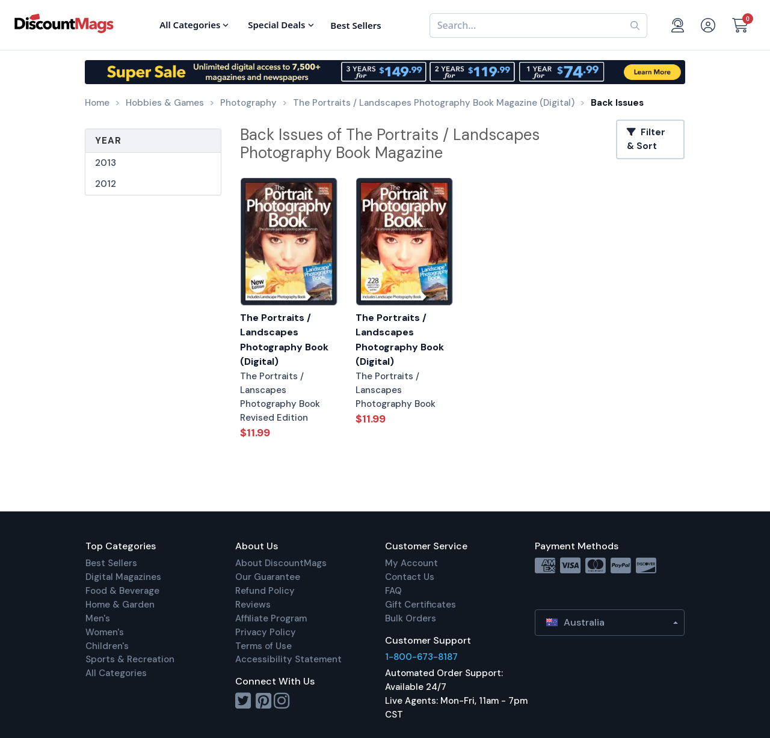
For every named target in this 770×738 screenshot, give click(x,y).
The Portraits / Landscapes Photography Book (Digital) (284, 339)
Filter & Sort (646, 139)
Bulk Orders (410, 618)
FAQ (393, 591)
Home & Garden (120, 605)
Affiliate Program (271, 618)
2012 (105, 184)
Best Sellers (111, 563)
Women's (104, 632)
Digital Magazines (123, 577)
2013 (105, 163)
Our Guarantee (267, 577)
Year (108, 141)
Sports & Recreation (129, 659)
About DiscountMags (281, 563)
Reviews (253, 605)
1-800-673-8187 (421, 657)
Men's (97, 618)
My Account (411, 563)
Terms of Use (263, 646)
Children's (107, 646)
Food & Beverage (122, 591)
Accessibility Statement (288, 659)
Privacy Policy (265, 632)
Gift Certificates (420, 605)
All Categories (116, 673)
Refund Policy (265, 591)
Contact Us (409, 577)
